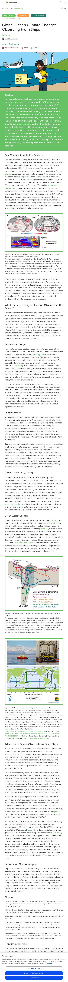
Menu (63, 8)
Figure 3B (49, 781)
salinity (38, 177)
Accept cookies (33, 979)
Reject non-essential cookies (34, 974)
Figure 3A (57, 833)
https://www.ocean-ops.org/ (38, 738)
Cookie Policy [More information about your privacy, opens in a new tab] (49, 964)
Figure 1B (18, 366)
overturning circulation (23, 543)
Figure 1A (41, 354)
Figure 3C (44, 529)
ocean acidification (13, 504)
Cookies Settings (34, 969)
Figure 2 (54, 520)
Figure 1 (24, 177)
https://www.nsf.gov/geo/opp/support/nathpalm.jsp (24, 731)
